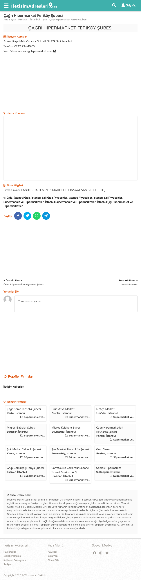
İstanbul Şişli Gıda (42, 197)
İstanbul (35, 19)
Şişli (44, 19)
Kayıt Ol (52, 552)
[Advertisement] (70, 83)
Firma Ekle (53, 560)
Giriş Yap (53, 556)
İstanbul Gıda (22, 197)
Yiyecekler (60, 197)
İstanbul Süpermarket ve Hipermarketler (70, 202)
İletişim (7, 564)
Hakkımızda (9, 552)
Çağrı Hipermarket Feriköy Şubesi (68, 19)
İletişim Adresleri (13, 386)
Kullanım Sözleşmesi (14, 560)
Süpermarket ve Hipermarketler (23, 202)
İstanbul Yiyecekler (80, 197)
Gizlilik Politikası (12, 556)
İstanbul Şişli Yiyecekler (107, 197)
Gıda (9, 197)
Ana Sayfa (9, 19)
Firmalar (23, 19)
